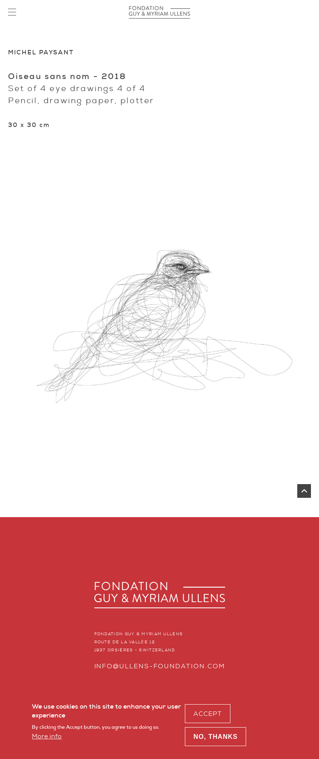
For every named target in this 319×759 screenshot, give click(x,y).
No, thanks (215, 739)
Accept (207, 715)
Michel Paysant (41, 52)
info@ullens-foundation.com (159, 666)
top (304, 491)
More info (47, 738)
